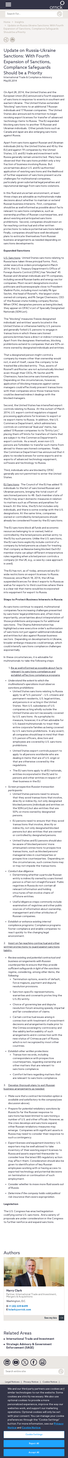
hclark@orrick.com (19, 1309)
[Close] (64, 1391)
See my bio (54, 1317)
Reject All (34, 1445)
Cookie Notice (50, 1382)
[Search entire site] (31, 1371)
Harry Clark (34, 1293)
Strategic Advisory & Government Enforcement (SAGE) (29, 1346)
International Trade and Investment (30, 1339)
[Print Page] (12, 41)
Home (7, 22)
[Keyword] (61, 1371)
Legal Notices (12, 1382)
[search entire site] (31, 14)
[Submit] (59, 14)
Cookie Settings (34, 1436)
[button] (6, 41)
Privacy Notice (31, 1382)
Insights (19, 22)
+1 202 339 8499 (18, 1306)
